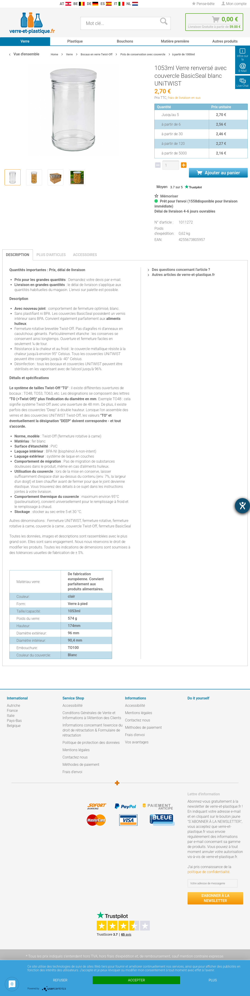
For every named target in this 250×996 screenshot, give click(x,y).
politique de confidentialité (208, 872)
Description (17, 255)
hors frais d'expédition (116, 956)
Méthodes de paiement (80, 764)
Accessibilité (72, 705)
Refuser (60, 980)
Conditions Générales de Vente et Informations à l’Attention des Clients (91, 715)
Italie (10, 715)
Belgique (14, 725)
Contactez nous (75, 757)
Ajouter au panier (218, 172)
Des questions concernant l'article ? (179, 269)
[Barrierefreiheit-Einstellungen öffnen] (242, 505)
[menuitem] (4, 4)
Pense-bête (203, 4)
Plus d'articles (51, 255)
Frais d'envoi (72, 772)
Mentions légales (76, 750)
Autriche (13, 705)
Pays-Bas (14, 720)
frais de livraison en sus (184, 98)
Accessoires (85, 255)
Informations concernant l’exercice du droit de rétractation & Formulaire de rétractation (92, 730)
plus (213, 980)
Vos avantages (137, 742)
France (12, 710)
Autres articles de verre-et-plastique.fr (181, 275)
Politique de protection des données (91, 742)
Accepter (136, 980)
